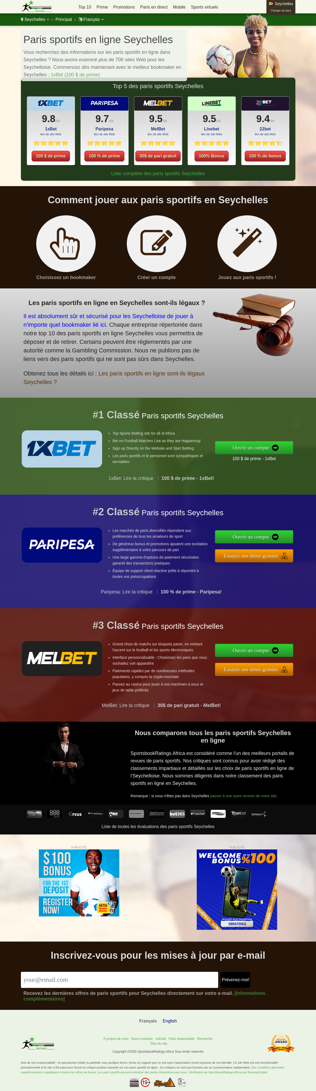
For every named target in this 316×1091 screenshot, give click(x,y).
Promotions (124, 7)
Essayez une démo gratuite (255, 555)
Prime (102, 7)
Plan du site (158, 1043)
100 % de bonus (265, 156)
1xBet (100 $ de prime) (75, 74)
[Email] (119, 980)
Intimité (160, 1039)
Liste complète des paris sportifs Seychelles (158, 173)
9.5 (155, 118)
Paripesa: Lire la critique (127, 596)
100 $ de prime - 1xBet (258, 458)
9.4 (263, 118)
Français (91, 19)
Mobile (179, 7)
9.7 (102, 118)
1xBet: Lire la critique (130, 482)
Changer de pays (281, 10)
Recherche (205, 1039)
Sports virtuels (204, 7)
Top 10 (84, 7)
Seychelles (35, 19)
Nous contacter (142, 1039)
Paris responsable (181, 1039)
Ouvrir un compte (255, 447)
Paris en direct (154, 7)
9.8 (48, 118)
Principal (63, 19)
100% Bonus (211, 156)
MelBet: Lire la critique (125, 709)
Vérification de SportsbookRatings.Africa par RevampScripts (228, 1072)
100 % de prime (104, 156)
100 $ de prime (51, 156)
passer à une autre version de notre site (246, 794)
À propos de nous (116, 1039)
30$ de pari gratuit (158, 156)
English (170, 1021)
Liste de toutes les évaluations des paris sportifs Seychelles (158, 826)
